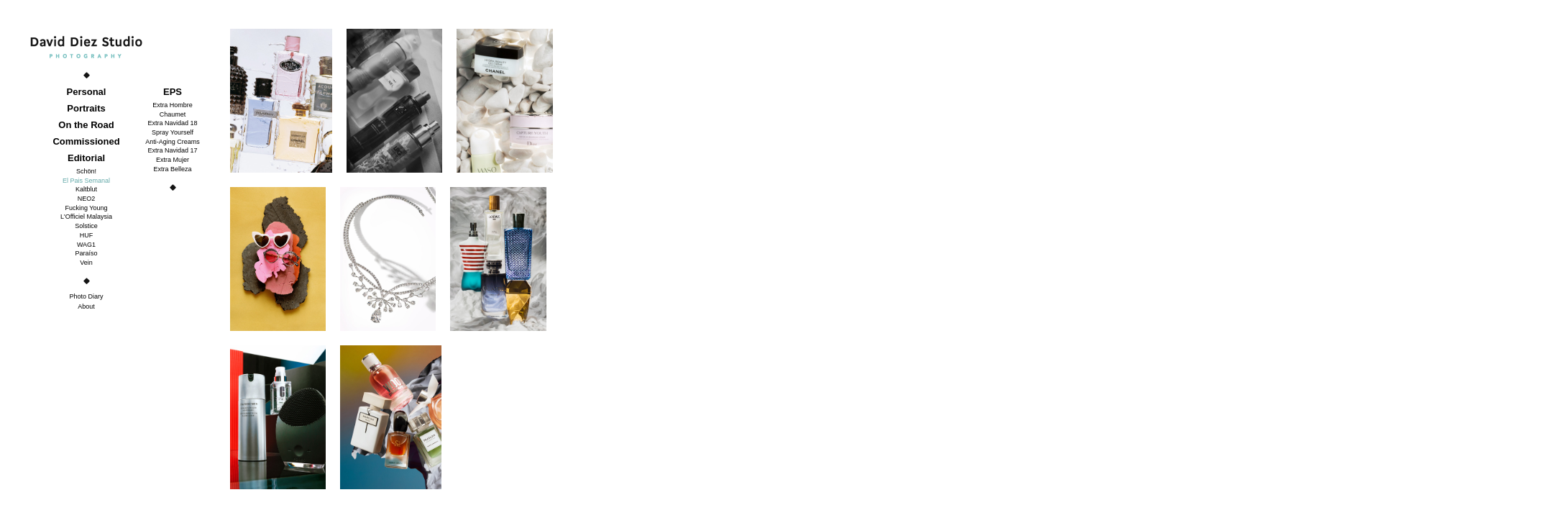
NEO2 (87, 198)
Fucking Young (86, 208)
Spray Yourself (172, 132)
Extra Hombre (172, 105)
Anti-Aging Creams (172, 141)
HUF (86, 235)
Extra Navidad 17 (172, 150)
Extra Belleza (172, 169)
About (86, 306)
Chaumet (173, 114)
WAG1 (86, 244)
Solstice (86, 226)
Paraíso (86, 253)
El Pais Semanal (86, 180)
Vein (86, 262)
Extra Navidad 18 (172, 123)
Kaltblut (86, 189)
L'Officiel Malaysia (86, 216)
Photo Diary (86, 296)
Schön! (86, 171)
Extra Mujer (172, 159)
